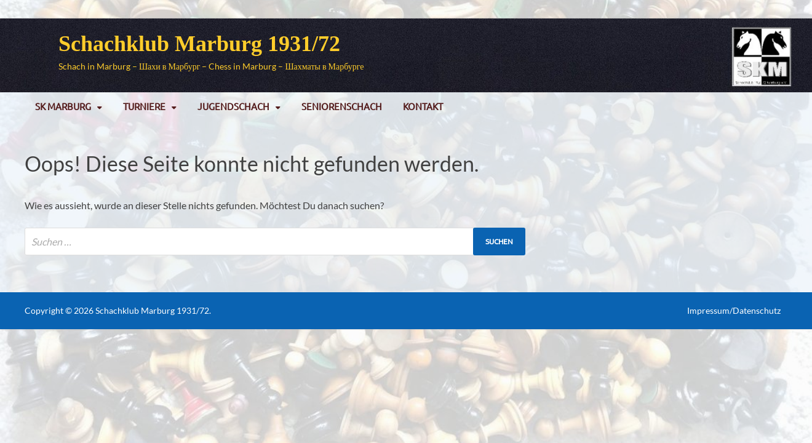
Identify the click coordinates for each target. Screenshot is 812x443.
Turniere (144, 106)
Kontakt (423, 106)
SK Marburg (63, 106)
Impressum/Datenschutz (734, 310)
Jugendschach (233, 106)
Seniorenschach (341, 106)
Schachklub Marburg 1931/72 (199, 43)
